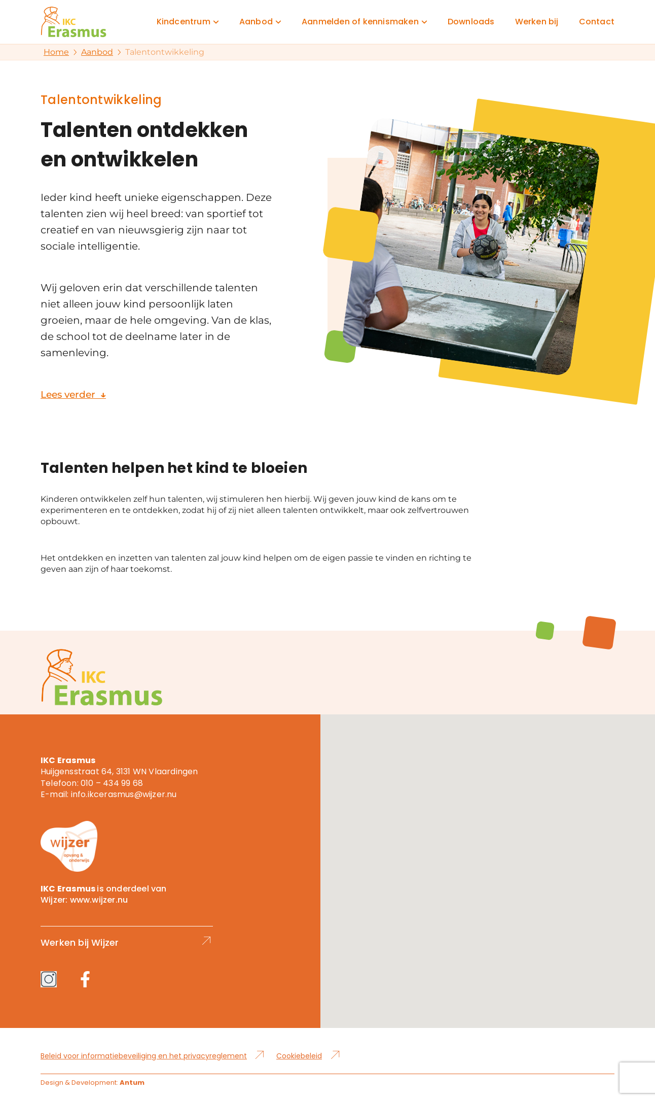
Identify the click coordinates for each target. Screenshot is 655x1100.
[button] (487, 861)
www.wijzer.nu (99, 900)
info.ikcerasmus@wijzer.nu (124, 794)
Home (56, 52)
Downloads (471, 21)
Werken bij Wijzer (127, 942)
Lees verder (76, 394)
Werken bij (537, 21)
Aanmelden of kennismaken (360, 21)
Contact (596, 21)
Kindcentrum (183, 21)
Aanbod (256, 21)
